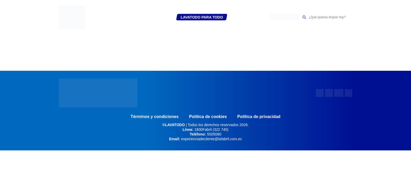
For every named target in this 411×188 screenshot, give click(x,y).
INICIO (104, 17)
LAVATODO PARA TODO (202, 17)
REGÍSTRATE (127, 17)
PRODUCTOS (159, 17)
